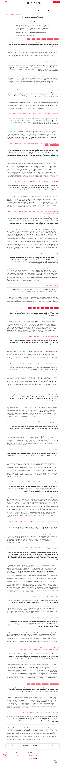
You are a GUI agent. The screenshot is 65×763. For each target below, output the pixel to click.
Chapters (22, 744)
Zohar (7, 14)
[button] (32, 745)
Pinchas (12, 14)
